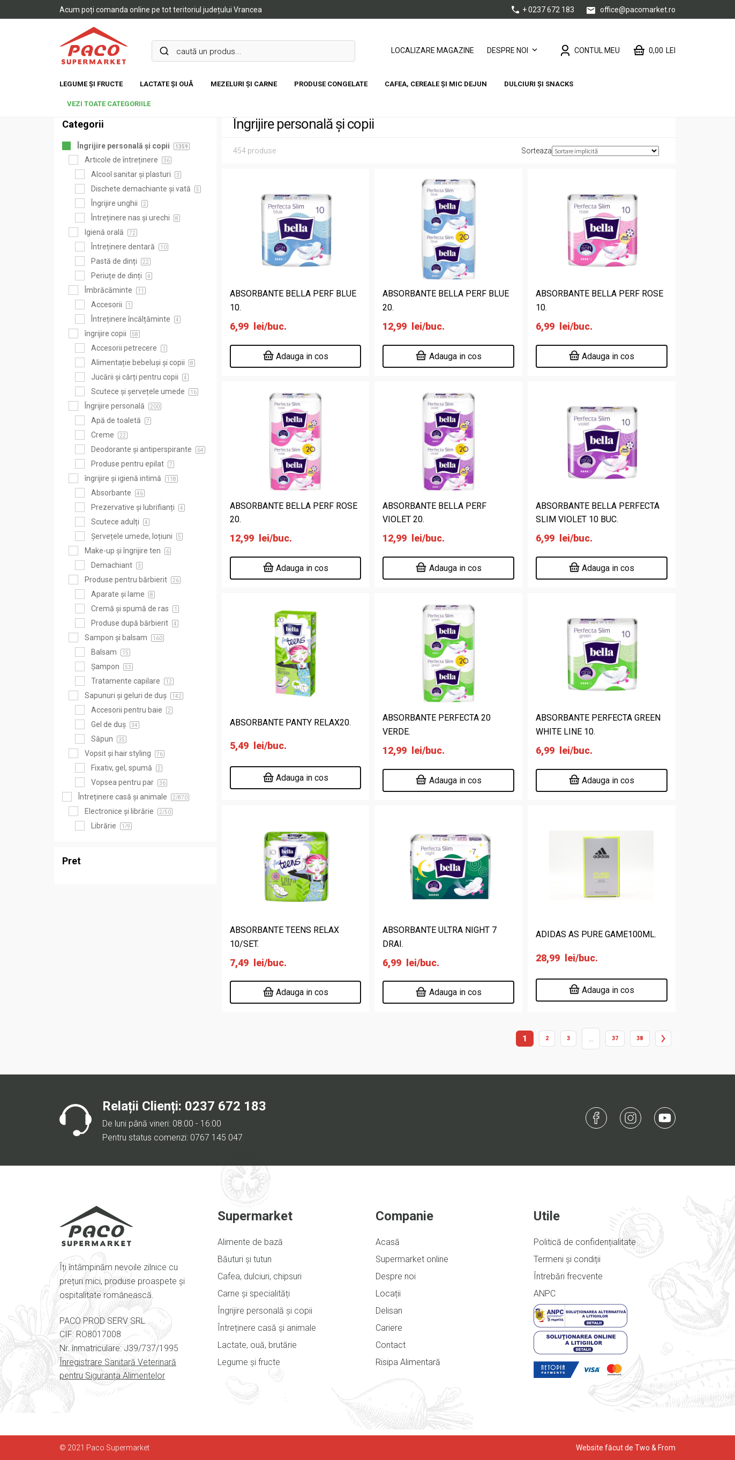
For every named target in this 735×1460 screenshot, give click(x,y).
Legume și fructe (91, 84)
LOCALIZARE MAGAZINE (432, 50)
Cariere (389, 1328)
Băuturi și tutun (245, 1259)
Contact (391, 1345)
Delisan (389, 1311)
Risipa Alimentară (408, 1362)
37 (615, 1038)
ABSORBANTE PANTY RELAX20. (290, 722)
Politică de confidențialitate (585, 1242)
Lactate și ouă (166, 84)
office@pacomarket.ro (631, 9)
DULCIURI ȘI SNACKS (538, 84)
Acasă (388, 1242)
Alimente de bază (250, 1242)
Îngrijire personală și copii (265, 1311)
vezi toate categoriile (109, 104)
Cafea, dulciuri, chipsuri (260, 1276)
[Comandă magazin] (605, 151)
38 (639, 1038)
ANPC (545, 1293)
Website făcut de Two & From (626, 1447)
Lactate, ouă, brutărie (257, 1345)
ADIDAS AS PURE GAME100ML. (596, 934)
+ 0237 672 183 (544, 9)
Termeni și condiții (567, 1259)
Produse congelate (331, 84)
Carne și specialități (254, 1293)
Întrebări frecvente (568, 1276)
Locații (388, 1293)
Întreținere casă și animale (267, 1328)
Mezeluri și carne (244, 84)
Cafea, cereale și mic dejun (436, 84)
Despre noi (507, 50)
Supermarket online (412, 1259)
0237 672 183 (225, 1106)
